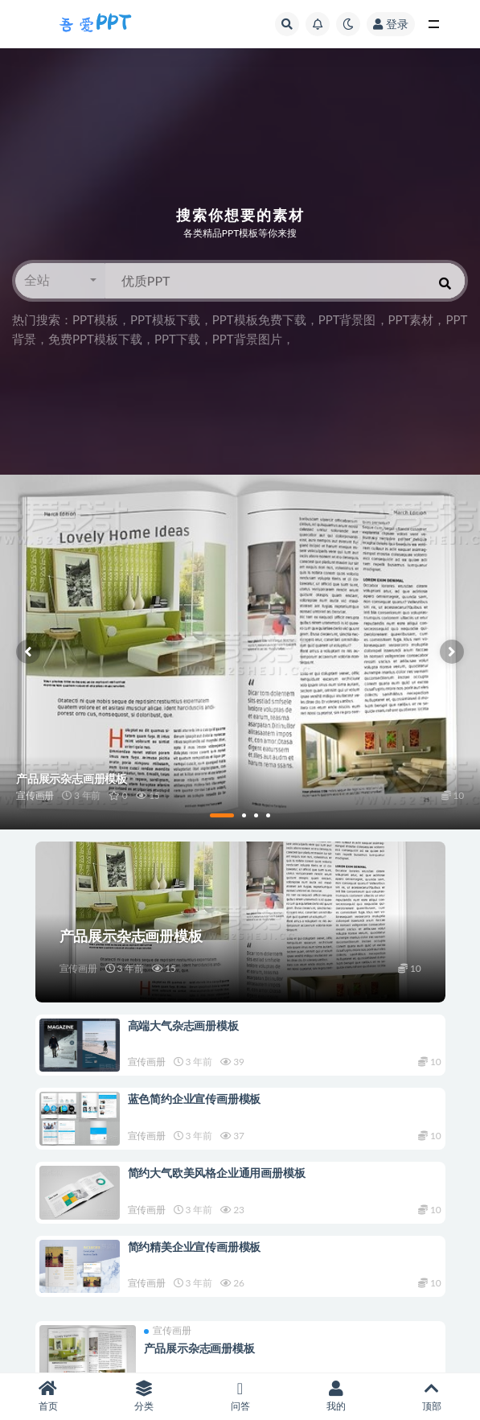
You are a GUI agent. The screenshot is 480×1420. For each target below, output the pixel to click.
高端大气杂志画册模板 (183, 1025)
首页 (48, 1396)
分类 (143, 1396)
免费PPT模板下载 (95, 338)
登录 (390, 24)
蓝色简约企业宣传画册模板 (194, 1098)
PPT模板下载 (165, 319)
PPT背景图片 (247, 338)
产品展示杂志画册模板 (131, 936)
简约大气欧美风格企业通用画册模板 (217, 1172)
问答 (240, 1396)
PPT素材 (411, 319)
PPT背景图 (347, 319)
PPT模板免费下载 (259, 319)
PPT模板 (95, 319)
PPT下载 (177, 338)
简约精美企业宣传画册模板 (194, 1246)
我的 (336, 1396)
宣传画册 (78, 968)
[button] (60, 280)
